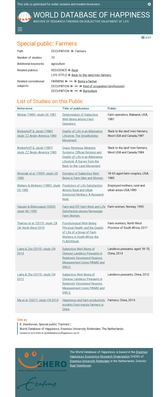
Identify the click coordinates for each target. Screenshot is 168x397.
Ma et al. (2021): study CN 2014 (38, 300)
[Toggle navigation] (20, 29)
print (146, 37)
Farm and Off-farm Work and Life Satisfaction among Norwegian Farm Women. (84, 211)
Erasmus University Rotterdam (90, 361)
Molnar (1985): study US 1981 (36, 114)
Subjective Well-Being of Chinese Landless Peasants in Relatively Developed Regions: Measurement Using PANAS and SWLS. (83, 258)
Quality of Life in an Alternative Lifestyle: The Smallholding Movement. (82, 136)
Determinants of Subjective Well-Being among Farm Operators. (80, 119)
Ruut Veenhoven (80, 365)
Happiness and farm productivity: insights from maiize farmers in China (84, 304)
